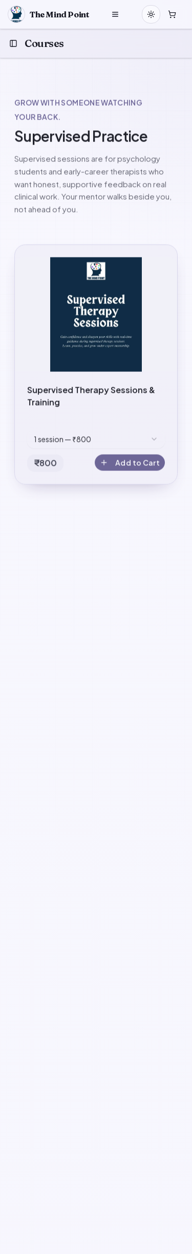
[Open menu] (115, 14)
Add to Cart (130, 463)
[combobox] (96, 440)
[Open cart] (172, 14)
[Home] (48, 14)
